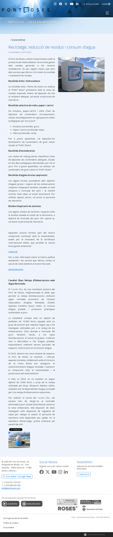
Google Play (9, 503)
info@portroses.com (11, 488)
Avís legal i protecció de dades (15, 518)
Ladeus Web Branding (96, 534)
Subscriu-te (83, 474)
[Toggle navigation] (107, 13)
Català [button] (106, 3)
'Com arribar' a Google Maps (17, 476)
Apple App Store (31, 503)
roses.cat (12, 251)
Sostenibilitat (17, 39)
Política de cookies (11, 523)
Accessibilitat (8, 527)
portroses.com (15, 269)
